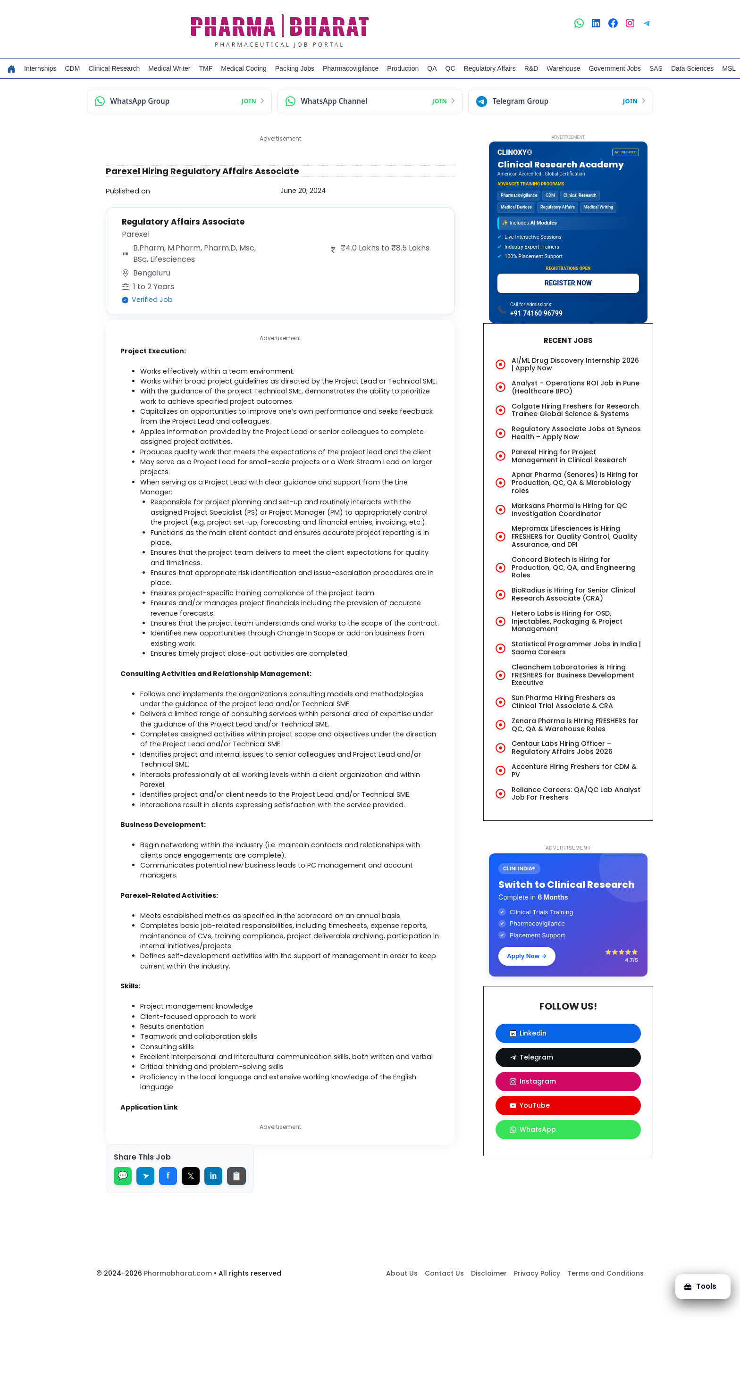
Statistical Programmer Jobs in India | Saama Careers (576, 648)
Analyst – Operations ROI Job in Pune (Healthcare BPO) (575, 387)
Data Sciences (692, 68)
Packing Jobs (294, 68)
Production (403, 68)
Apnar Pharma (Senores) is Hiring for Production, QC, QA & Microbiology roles (575, 482)
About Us (402, 1367)
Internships (40, 68)
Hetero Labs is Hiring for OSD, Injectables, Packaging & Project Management (567, 621)
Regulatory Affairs (490, 68)
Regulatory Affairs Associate (186, 221)
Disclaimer (489, 1367)
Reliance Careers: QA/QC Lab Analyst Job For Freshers (576, 793)
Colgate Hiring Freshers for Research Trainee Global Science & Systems (575, 410)
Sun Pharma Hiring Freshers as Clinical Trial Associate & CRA (563, 701)
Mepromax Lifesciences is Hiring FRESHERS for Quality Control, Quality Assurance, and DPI (574, 536)
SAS (656, 68)
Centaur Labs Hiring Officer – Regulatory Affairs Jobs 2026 (562, 747)
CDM (72, 68)
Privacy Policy (537, 1367)
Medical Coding (244, 68)
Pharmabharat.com (178, 1367)
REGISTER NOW (568, 283)
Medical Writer (169, 68)
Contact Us (444, 1367)
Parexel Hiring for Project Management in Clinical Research (569, 456)
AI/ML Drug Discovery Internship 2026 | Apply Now (575, 364)
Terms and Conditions (605, 1367)
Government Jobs (615, 68)
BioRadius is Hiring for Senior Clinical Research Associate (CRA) (574, 594)
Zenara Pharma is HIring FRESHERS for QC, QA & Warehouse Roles (575, 725)
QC (450, 68)
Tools (699, 1285)
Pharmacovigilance (350, 68)
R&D (531, 68)
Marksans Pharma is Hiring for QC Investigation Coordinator (569, 509)
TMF (206, 68)
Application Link (155, 1201)
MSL (729, 68)
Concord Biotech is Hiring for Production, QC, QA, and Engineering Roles (574, 567)
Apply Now (527, 956)
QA (432, 68)
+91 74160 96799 (536, 313)
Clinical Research (114, 68)
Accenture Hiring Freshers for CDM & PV (574, 770)
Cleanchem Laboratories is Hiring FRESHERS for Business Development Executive (573, 675)
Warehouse (563, 68)
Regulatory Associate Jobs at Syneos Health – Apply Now (576, 433)
